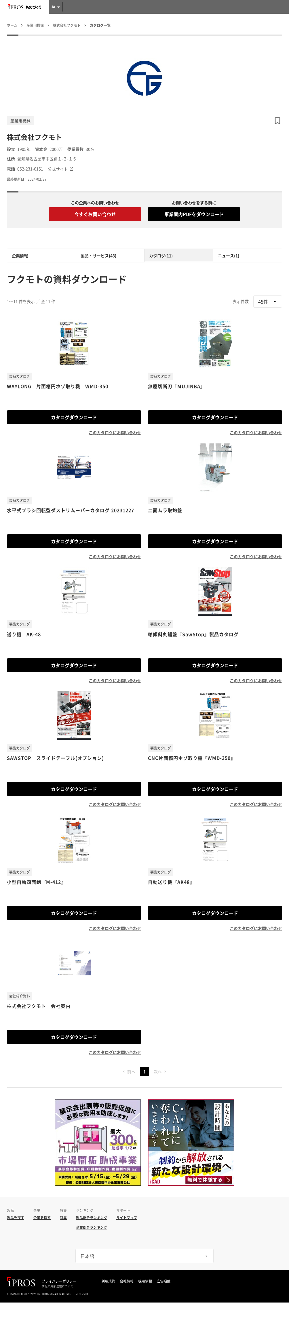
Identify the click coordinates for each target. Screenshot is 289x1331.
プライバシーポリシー (59, 1281)
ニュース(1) (228, 255)
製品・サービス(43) (98, 255)
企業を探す (42, 1217)
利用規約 (108, 1281)
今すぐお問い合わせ (95, 214)
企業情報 (20, 255)
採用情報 (145, 1281)
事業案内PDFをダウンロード (194, 214)
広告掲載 (163, 1281)
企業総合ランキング (91, 1227)
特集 (63, 1217)
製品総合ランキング (91, 1217)
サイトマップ (126, 1217)
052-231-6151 (30, 168)
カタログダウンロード (74, 417)
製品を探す (15, 1217)
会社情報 (127, 1281)
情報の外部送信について (57, 1286)
